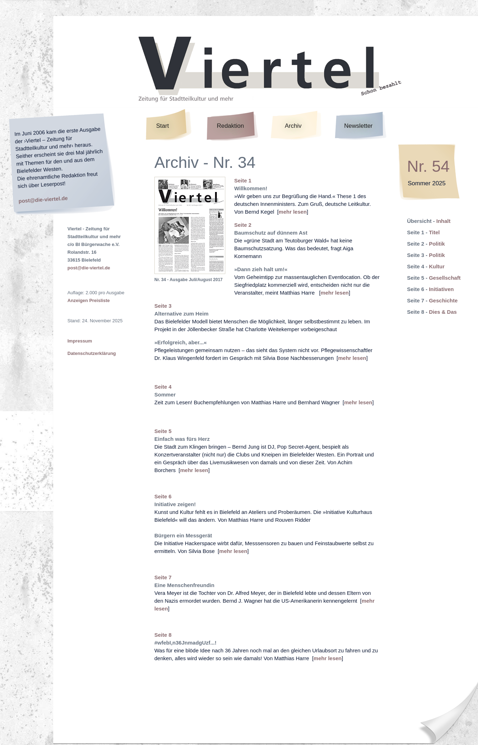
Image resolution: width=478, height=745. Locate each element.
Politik (437, 244)
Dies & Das (443, 312)
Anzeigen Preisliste (88, 300)
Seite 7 (162, 577)
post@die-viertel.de (43, 199)
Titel (434, 232)
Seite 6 (162, 496)
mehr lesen (293, 212)
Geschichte (443, 300)
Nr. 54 (428, 166)
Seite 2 (242, 225)
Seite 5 (162, 431)
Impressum (79, 341)
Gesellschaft (445, 278)
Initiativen (441, 289)
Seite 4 (162, 387)
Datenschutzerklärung (91, 353)
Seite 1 (242, 180)
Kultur (437, 266)
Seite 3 (162, 306)
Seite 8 (162, 635)
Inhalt (443, 221)
